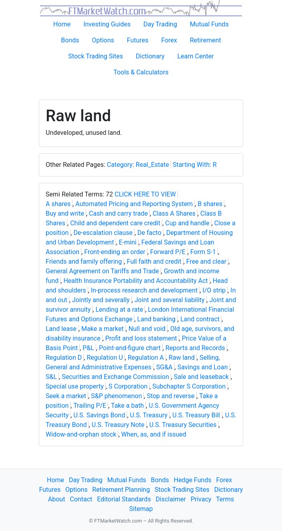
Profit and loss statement (141, 338)
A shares (58, 204)
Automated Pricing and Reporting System (134, 204)
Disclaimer (171, 499)
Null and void (147, 329)
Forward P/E (167, 252)
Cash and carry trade (118, 213)
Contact (81, 499)
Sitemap (141, 509)
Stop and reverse (170, 396)
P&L (88, 348)
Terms (225, 499)
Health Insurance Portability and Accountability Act (135, 281)
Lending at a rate (119, 309)
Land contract (200, 319)
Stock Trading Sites (95, 56)
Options (103, 40)
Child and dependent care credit (115, 223)
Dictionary (150, 56)
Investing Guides (107, 24)
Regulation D (64, 357)
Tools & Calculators (141, 72)
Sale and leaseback (201, 377)
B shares (210, 204)
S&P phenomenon (116, 396)
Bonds (70, 40)
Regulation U (105, 357)
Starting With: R (195, 164)
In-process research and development (144, 290)
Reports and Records (195, 348)
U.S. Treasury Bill (196, 415)
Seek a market (66, 396)
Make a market (102, 329)
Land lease (61, 329)
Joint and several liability (170, 300)
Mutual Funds (209, 24)
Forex (169, 40)
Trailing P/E (89, 405)
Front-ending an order (114, 252)
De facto (149, 232)
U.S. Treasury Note (118, 425)
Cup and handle (187, 223)
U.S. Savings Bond (99, 415)
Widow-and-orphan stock (81, 434)
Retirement (205, 40)
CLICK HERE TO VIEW (145, 194)
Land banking (156, 319)
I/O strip (214, 290)
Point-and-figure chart (130, 348)
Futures (138, 40)
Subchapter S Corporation (189, 386)
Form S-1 (203, 252)
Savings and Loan (202, 367)
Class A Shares (174, 213)
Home (61, 24)
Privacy (201, 499)
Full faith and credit (154, 261)
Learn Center (195, 56)
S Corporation (128, 386)
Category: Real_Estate (138, 164)
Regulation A (146, 357)
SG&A (164, 367)
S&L (51, 377)
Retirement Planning (121, 489)
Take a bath (127, 405)
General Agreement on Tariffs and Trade (102, 271)
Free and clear (206, 261)
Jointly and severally (101, 300)
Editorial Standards (124, 499)
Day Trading (160, 24)
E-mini (128, 242)
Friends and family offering (84, 261)
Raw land (182, 357)
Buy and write (65, 213)
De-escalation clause (102, 232)
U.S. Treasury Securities (183, 425)
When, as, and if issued (153, 434)
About (56, 499)
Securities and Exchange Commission (115, 377)
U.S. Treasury (149, 415)
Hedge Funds (193, 480)
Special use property (75, 386)
